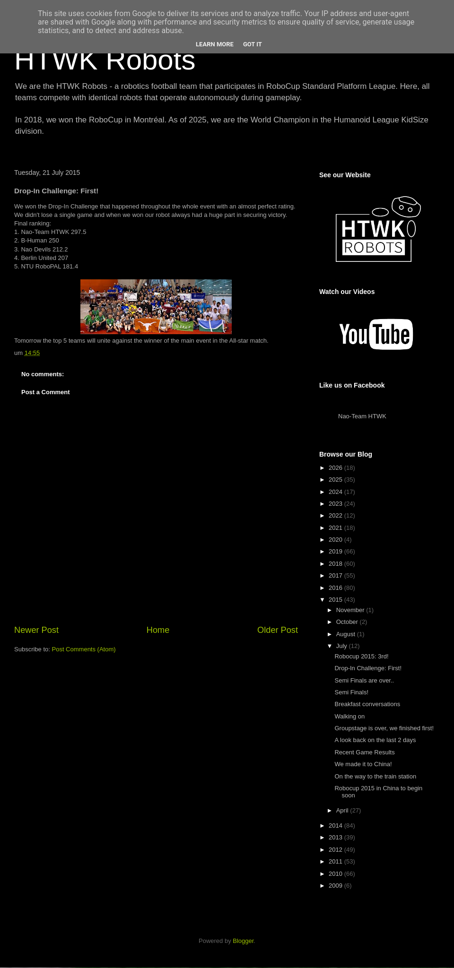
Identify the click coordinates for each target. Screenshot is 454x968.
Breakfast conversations (367, 704)
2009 (336, 885)
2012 (336, 849)
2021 (336, 527)
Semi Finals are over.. (364, 680)
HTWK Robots (104, 60)
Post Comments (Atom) (84, 649)
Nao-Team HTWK (362, 416)
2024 (336, 491)
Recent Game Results (364, 752)
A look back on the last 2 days (375, 739)
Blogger (243, 940)
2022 (336, 515)
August (346, 634)
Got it (252, 44)
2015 (336, 599)
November (351, 610)
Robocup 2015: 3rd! (361, 656)
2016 (336, 587)
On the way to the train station (375, 776)
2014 (336, 825)
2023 (336, 503)
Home (158, 630)
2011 (336, 861)
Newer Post (36, 630)
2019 (336, 551)
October (348, 621)
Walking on (349, 716)
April (343, 810)
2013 (336, 837)
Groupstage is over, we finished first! (384, 728)
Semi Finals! (351, 692)
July (342, 645)
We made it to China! (363, 764)
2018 (336, 563)
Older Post (277, 630)
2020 (336, 539)
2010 (336, 873)
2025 (336, 479)
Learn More (215, 44)
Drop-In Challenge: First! (368, 668)
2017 (336, 575)
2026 (336, 467)
